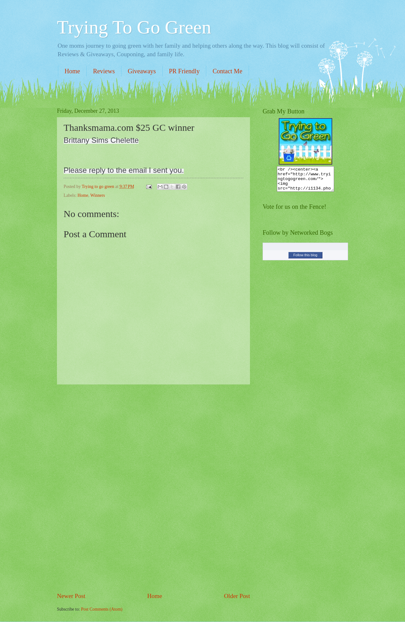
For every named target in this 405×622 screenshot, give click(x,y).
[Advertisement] (153, 488)
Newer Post (71, 596)
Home (72, 71)
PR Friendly (184, 71)
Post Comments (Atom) (101, 609)
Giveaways (142, 71)
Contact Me (227, 71)
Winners (97, 195)
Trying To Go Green (134, 27)
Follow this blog (305, 260)
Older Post (237, 596)
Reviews (104, 71)
